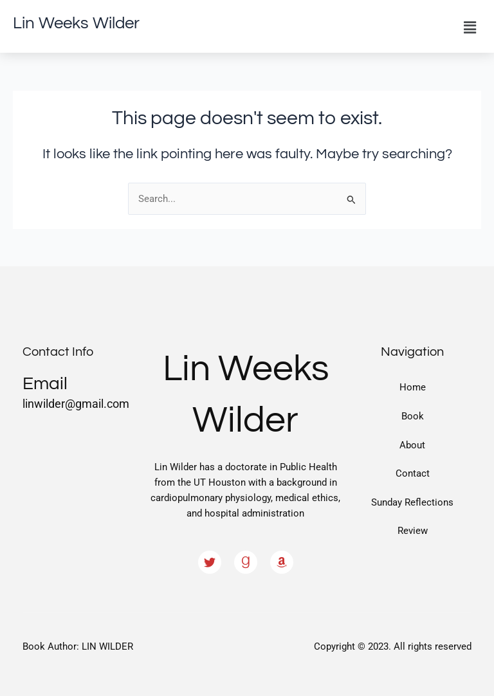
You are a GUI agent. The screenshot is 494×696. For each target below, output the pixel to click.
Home (412, 387)
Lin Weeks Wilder (76, 23)
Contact (413, 473)
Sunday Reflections (412, 502)
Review (413, 530)
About (412, 445)
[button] (470, 27)
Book (412, 416)
